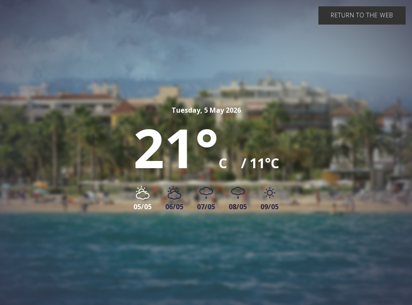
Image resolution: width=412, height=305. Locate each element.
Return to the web (362, 15)
